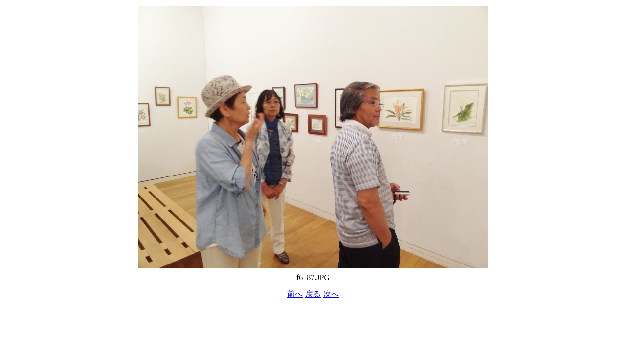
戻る (313, 294)
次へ (331, 294)
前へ (295, 294)
